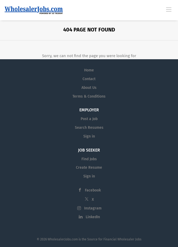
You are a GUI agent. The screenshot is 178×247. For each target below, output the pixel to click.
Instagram (93, 208)
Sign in (89, 136)
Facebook (93, 190)
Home (89, 70)
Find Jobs (89, 159)
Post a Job (89, 119)
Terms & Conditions (89, 96)
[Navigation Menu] (168, 9)
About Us (89, 87)
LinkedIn (93, 217)
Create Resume (89, 167)
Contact (89, 79)
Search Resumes (89, 127)
